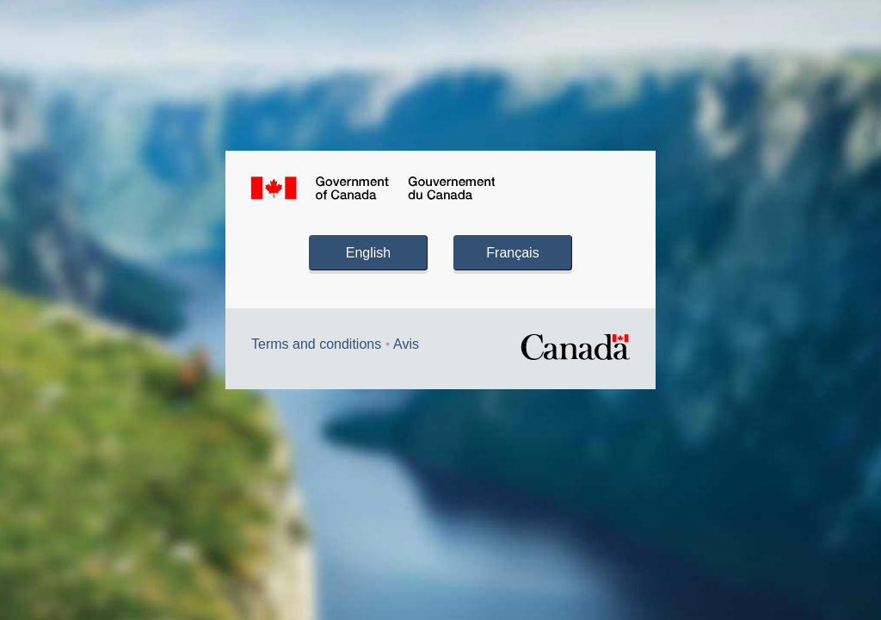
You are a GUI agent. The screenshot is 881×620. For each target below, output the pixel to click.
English (368, 252)
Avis (406, 344)
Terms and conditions (316, 344)
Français (512, 252)
